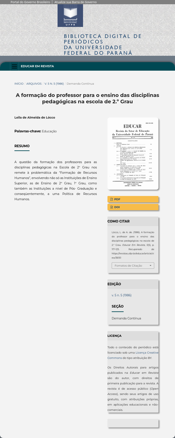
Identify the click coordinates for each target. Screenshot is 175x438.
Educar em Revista (37, 66)
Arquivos (33, 83)
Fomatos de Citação (128, 265)
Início (19, 83)
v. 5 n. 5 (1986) (54, 83)
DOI (116, 207)
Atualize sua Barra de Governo (75, 2)
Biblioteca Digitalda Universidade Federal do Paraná (103, 44)
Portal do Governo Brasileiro (30, 2)
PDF (116, 199)
